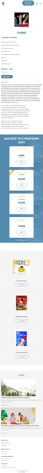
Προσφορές (4, 445)
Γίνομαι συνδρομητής (6, 458)
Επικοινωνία (4, 453)
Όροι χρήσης (4, 465)
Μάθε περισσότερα (21, 240)
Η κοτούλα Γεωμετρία (21, 352)
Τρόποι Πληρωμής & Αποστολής (8, 467)
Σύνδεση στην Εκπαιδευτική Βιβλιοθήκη (28, 3)
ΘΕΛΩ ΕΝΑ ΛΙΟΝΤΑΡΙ (21, 316)
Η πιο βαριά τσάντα (21, 280)
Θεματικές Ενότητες (5, 442)
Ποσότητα (4, 72)
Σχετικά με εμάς (4, 451)
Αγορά (7, 76)
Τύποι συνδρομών (5, 460)
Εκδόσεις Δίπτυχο (5, 444)
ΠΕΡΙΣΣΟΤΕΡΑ (4, 405)
